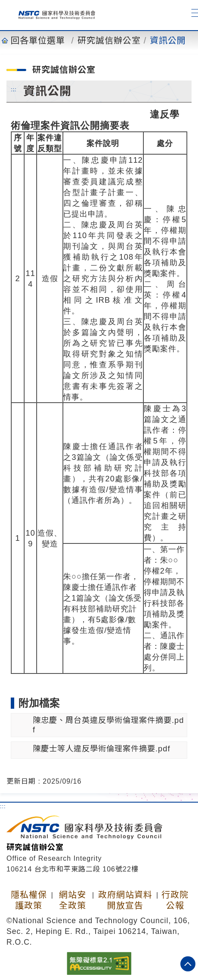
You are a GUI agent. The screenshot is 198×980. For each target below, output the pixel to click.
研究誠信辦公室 (109, 40)
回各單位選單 (38, 40)
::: (14, 89)
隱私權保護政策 (29, 900)
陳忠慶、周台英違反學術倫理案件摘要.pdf (108, 725)
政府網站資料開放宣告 (125, 900)
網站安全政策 (72, 900)
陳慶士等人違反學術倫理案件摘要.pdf (101, 748)
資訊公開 (168, 40)
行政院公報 (175, 900)
